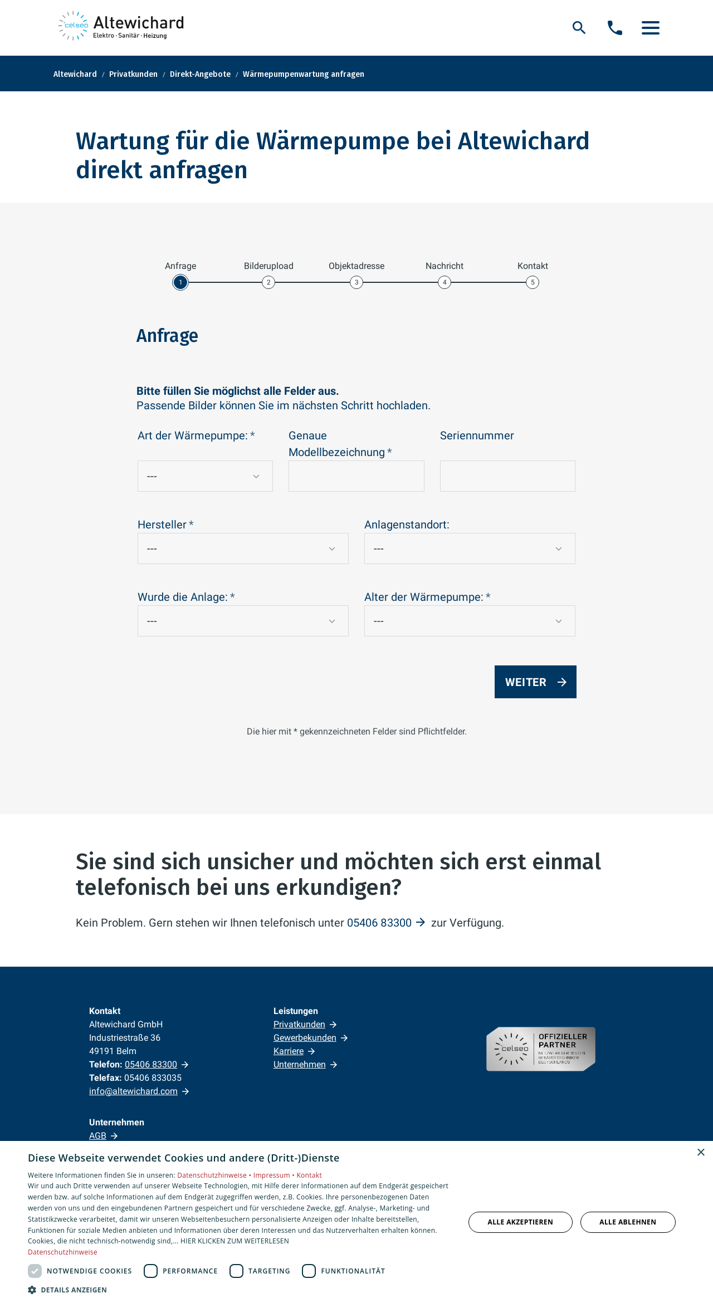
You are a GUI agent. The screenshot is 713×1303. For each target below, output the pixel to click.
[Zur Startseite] (123, 28)
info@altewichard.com (133, 1091)
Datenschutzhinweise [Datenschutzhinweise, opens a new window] (62, 1252)
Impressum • (275, 1175)
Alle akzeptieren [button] (521, 1222)
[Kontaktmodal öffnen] (615, 28)
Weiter (526, 682)
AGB (97, 1135)
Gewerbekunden (305, 1037)
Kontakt (309, 1175)
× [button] (700, 1153)
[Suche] (579, 28)
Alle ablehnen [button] (627, 1222)
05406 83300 (379, 922)
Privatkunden (299, 1024)
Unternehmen (300, 1064)
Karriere (289, 1051)
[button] (651, 28)
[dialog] (356, 1222)
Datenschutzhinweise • (215, 1175)
